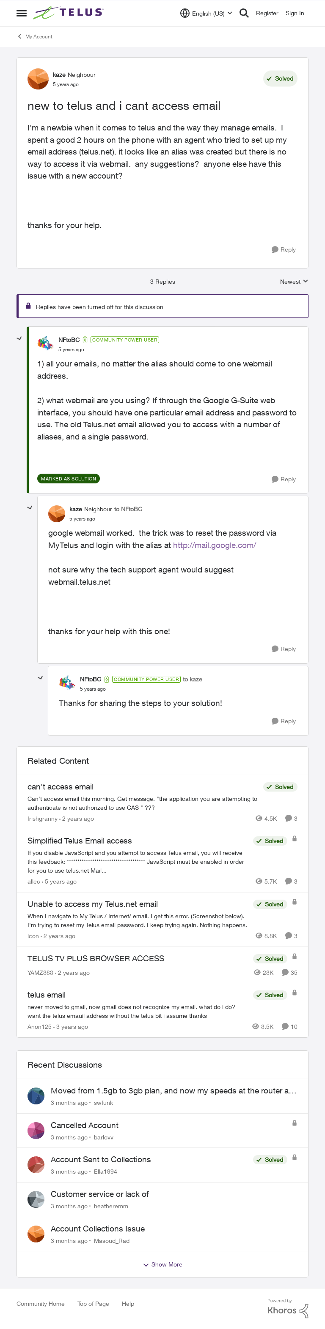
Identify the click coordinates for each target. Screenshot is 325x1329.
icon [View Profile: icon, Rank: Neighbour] (33, 935)
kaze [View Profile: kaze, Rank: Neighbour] (59, 74)
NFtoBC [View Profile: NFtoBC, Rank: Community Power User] (69, 339)
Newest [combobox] (294, 282)
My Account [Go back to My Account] (34, 36)
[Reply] (283, 249)
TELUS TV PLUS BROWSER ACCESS (96, 958)
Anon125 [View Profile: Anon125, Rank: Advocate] (40, 1026)
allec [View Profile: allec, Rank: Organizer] (34, 881)
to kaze (192, 679)
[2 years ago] (76, 818)
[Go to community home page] (69, 13)
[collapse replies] (19, 339)
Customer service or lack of (100, 1194)
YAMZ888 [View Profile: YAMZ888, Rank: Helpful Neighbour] (40, 972)
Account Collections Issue (98, 1228)
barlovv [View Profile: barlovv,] (103, 1136)
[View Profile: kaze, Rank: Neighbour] (38, 79)
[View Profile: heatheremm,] (36, 1199)
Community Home (41, 1303)
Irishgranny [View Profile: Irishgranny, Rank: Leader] (43, 818)
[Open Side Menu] (21, 13)
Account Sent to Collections (101, 1159)
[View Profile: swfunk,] (36, 1096)
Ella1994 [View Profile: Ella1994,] (105, 1171)
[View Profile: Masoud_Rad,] (36, 1234)
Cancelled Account (84, 1125)
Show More (162, 1264)
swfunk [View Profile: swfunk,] (103, 1102)
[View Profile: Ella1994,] (36, 1164)
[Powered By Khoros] (288, 1308)
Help (128, 1303)
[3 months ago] (69, 1102)
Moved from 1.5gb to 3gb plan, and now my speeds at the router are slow (173, 1091)
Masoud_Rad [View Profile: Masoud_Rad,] (111, 1240)
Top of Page (93, 1303)
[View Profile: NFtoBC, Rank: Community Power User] (45, 344)
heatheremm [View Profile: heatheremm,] (111, 1206)
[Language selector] (206, 13)
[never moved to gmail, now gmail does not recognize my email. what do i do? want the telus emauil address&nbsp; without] (138, 1011)
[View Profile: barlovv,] (36, 1130)
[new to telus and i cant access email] (71, 349)
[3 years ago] (70, 1026)
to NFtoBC (128, 509)
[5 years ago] (59, 881)
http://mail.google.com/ (214, 545)
